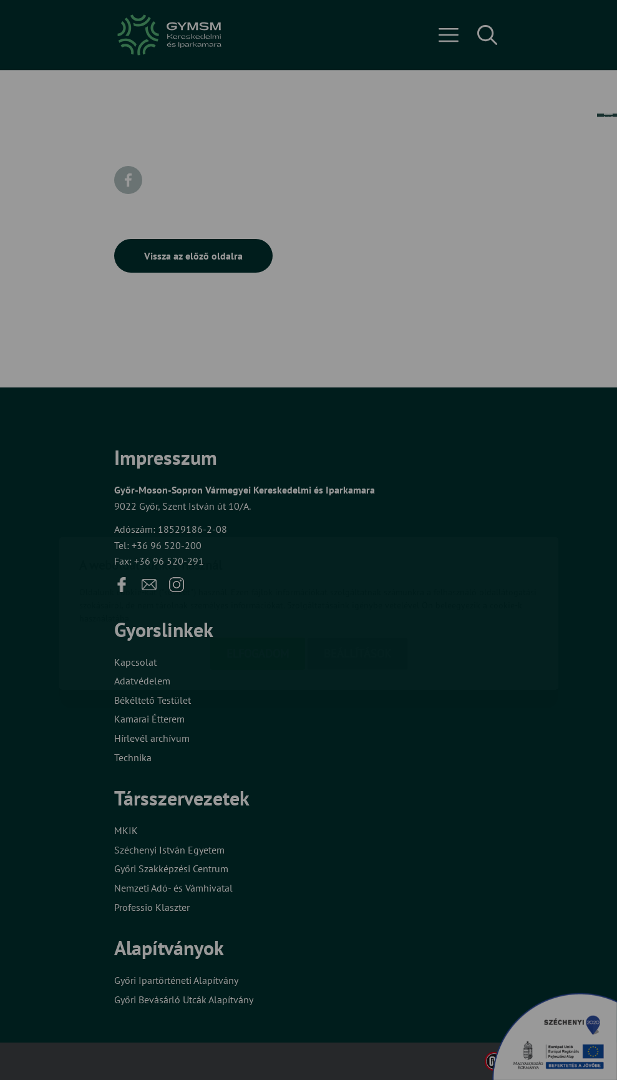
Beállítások (357, 580)
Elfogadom (257, 580)
